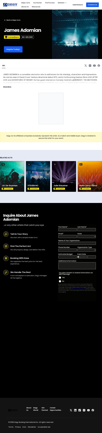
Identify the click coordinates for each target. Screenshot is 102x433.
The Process (50, 3)
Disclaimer (32, 427)
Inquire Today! (13, 49)
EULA (24, 427)
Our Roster (37, 3)
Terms (10, 427)
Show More (7, 87)
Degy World (35, 409)
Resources (36, 7)
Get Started (45, 409)
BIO (3, 65)
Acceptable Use (44, 427)
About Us (25, 7)
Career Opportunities (55, 409)
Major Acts (25, 3)
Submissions (78, 5)
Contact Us (92, 5)
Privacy (18, 427)
